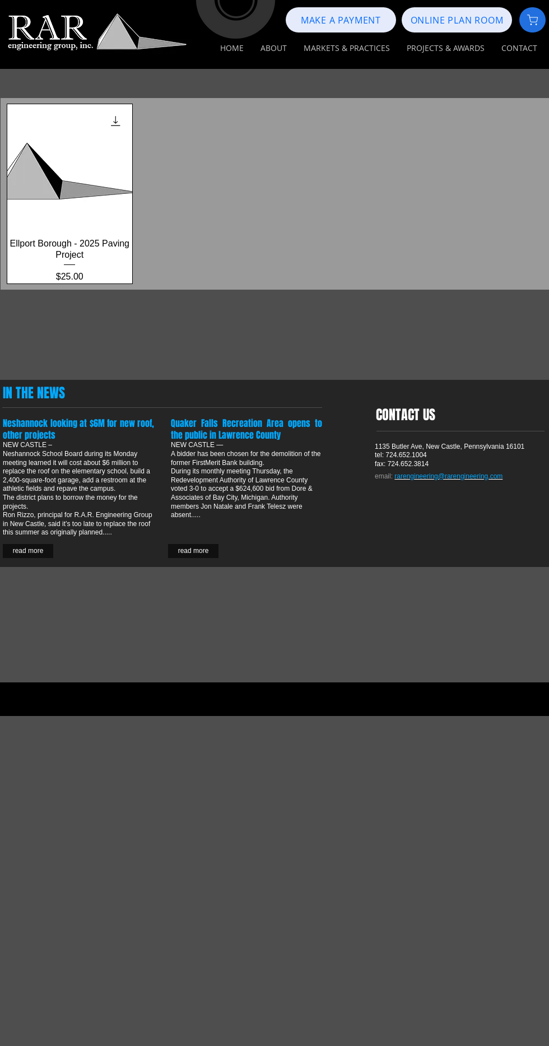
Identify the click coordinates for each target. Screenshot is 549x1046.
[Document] (532, 19)
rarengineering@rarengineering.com (448, 476)
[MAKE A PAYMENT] (341, 19)
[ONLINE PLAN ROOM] (457, 19)
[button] (273, 48)
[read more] (193, 551)
